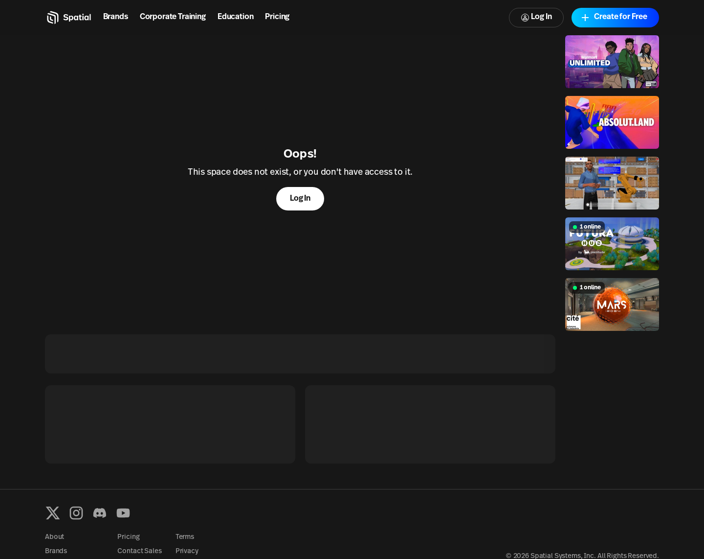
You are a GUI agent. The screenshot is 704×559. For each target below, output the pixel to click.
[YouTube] (123, 513)
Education (236, 17)
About (54, 537)
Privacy (187, 551)
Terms (185, 537)
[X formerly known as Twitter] (53, 513)
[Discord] (100, 513)
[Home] (68, 17)
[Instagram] (76, 513)
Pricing (277, 17)
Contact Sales (139, 551)
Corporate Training (173, 17)
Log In (536, 17)
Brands (115, 17)
